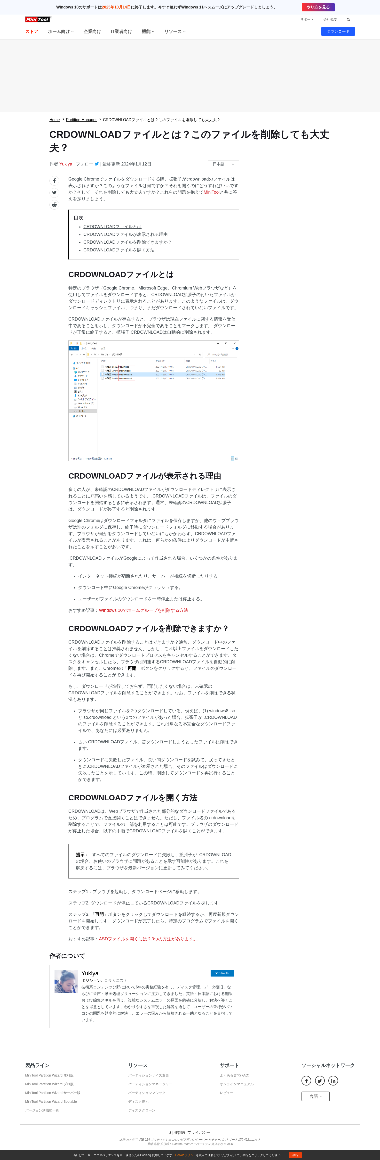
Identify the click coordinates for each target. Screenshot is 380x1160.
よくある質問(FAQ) (234, 1075)
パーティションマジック (147, 1093)
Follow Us (224, 973)
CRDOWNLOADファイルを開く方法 (119, 250)
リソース (175, 31)
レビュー (226, 1093)
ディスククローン (141, 1110)
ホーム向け (61, 31)
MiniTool (212, 192)
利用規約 (177, 1132)
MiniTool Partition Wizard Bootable (51, 1101)
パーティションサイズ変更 (148, 1075)
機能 (148, 31)
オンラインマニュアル (237, 1084)
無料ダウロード (190, 75)
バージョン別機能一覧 (42, 1110)
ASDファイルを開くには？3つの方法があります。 (148, 938)
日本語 (218, 164)
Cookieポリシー (185, 1155)
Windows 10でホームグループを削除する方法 (143, 610)
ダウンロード (338, 31)
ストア (31, 31)
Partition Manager (81, 120)
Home (54, 120)
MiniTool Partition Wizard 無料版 (49, 1075)
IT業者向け (121, 31)
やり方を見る (318, 7)
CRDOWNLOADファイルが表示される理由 (125, 234)
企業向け (92, 31)
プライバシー (199, 1132)
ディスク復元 (138, 1101)
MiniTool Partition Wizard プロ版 (49, 1084)
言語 (315, 1096)
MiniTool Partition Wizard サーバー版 (52, 1093)
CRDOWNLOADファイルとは (112, 226)
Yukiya (65, 164)
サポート (307, 19)
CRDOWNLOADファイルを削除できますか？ (127, 242)
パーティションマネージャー (150, 1084)
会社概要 (330, 19)
